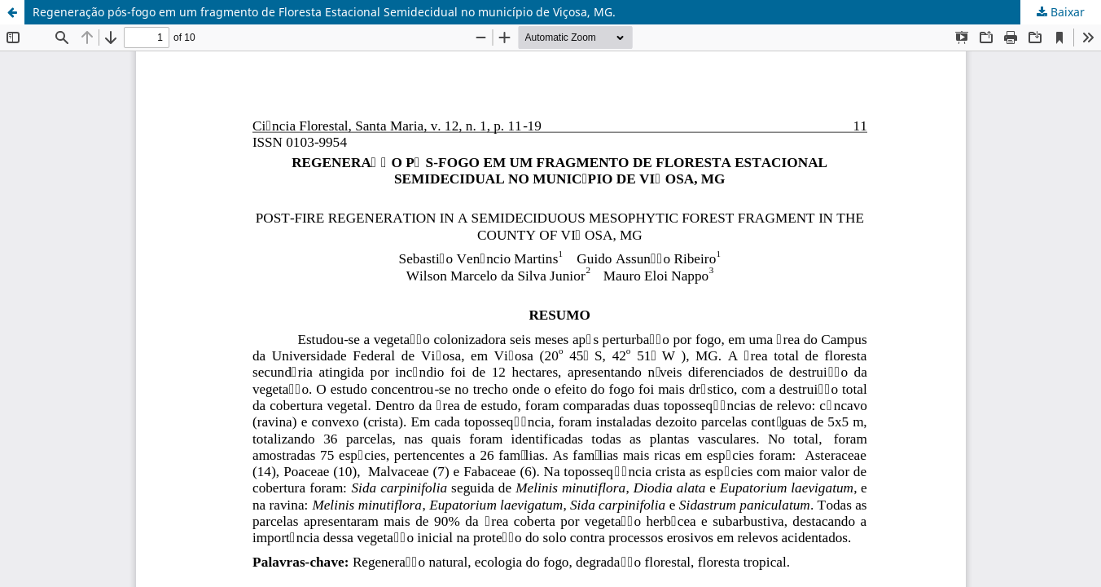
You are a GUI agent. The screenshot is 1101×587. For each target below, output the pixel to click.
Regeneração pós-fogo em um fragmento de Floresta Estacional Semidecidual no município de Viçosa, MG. (324, 12)
